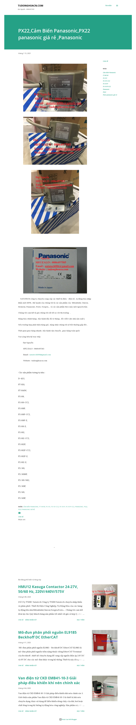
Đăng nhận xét (31, 620)
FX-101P (105, 84)
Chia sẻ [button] (105, 61)
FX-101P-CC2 (107, 86)
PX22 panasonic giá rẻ (110, 95)
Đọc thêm (80, 620)
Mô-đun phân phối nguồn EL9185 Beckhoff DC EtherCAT (47, 635)
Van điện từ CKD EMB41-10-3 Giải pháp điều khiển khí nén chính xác (49, 680)
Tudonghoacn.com (30, 5)
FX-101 (105, 78)
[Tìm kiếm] (108, 5)
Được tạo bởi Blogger (68, 719)
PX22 (104, 92)
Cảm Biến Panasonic (109, 72)
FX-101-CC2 (106, 81)
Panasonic (106, 89)
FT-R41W (105, 75)
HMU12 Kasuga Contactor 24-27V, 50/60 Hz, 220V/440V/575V (48, 589)
